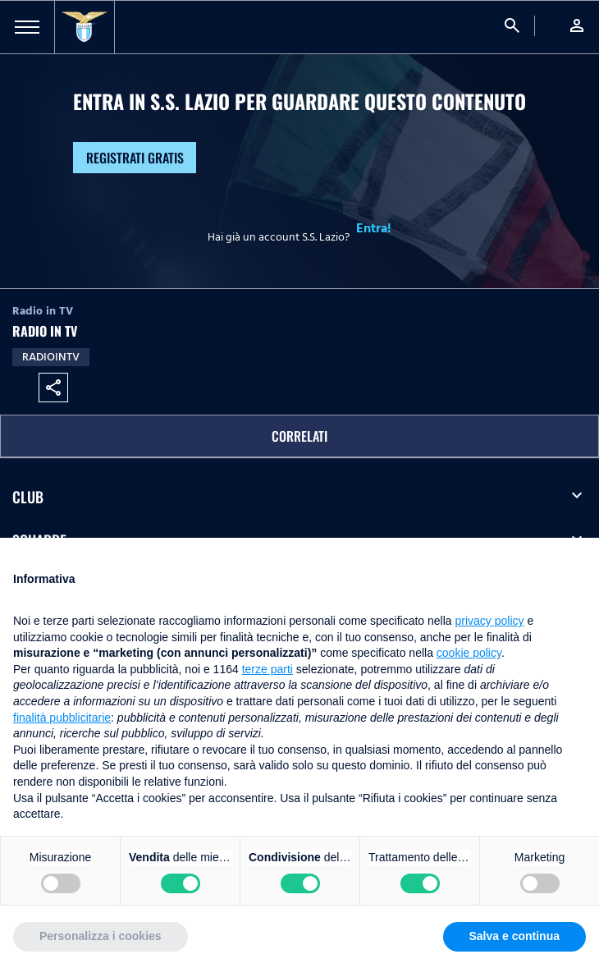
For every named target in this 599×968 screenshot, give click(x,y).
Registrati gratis (135, 157)
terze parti (267, 669)
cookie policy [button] (469, 652)
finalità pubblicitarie (62, 717)
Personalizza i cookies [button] (100, 936)
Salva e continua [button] (514, 936)
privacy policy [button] (489, 620)
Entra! (373, 228)
